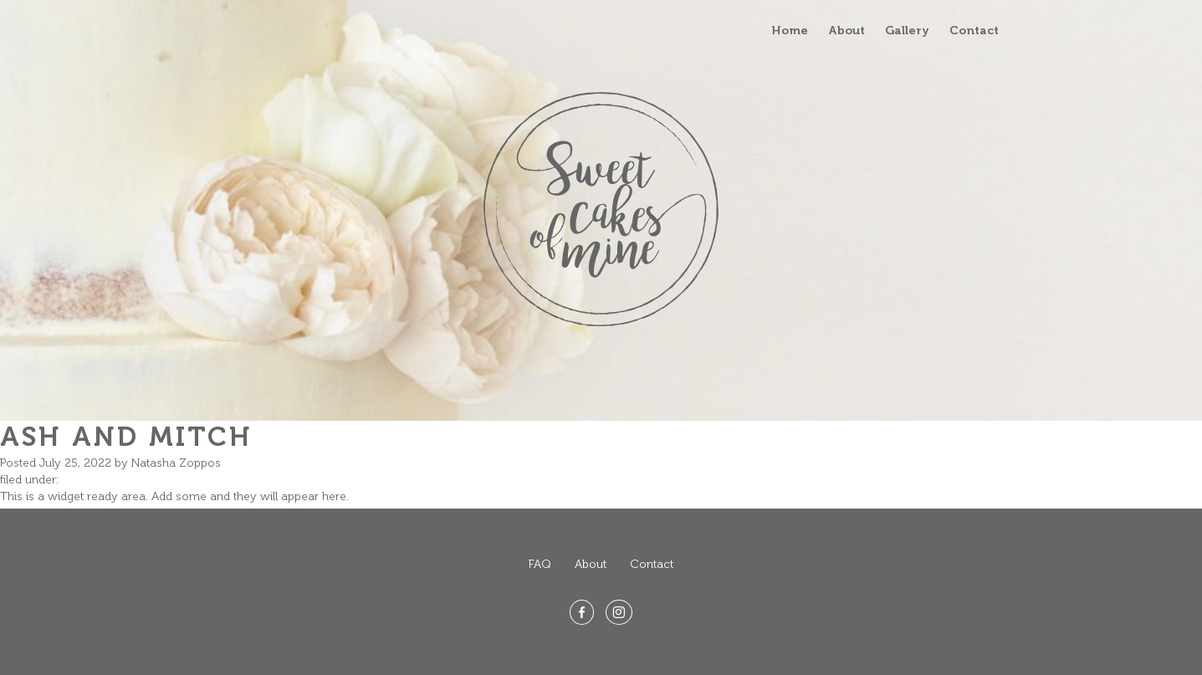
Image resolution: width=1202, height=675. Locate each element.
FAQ (540, 564)
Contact (974, 30)
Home (790, 30)
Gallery (907, 30)
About (846, 30)
